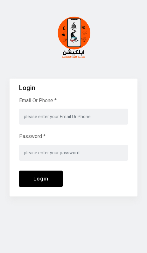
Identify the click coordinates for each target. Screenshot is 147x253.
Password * (32, 136)
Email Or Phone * (38, 100)
